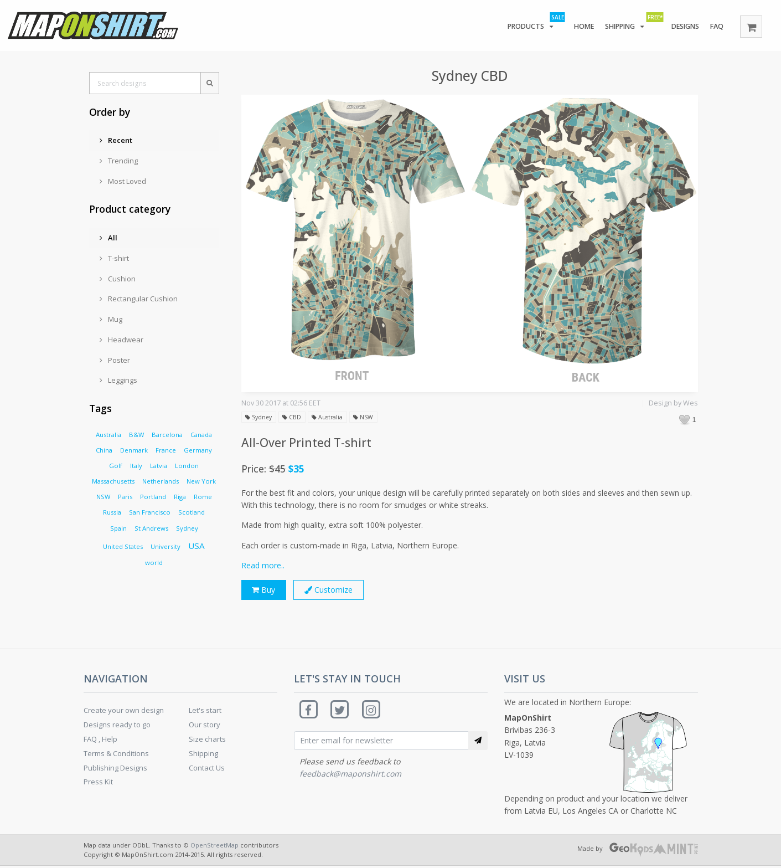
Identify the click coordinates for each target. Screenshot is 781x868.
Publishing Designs (115, 769)
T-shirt (114, 258)
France (166, 450)
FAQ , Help (100, 741)
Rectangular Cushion (139, 299)
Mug (111, 319)
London (187, 465)
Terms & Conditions (116, 755)
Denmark (134, 450)
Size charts (207, 741)
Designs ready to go (117, 726)
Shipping (628, 24)
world (154, 562)
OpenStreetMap (214, 847)
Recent (116, 140)
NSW (103, 496)
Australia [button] (331, 417)
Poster (115, 360)
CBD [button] (294, 417)
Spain (118, 528)
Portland (153, 496)
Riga (180, 496)
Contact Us (207, 769)
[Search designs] (144, 83)
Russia (112, 512)
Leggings (118, 380)
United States (123, 546)
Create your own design (124, 712)
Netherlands (160, 481)
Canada (201, 434)
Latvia (158, 465)
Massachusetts (113, 481)
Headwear (121, 340)
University (165, 546)
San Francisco (149, 512)
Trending (119, 161)
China (104, 450)
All (108, 238)
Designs (682, 27)
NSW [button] (368, 417)
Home (578, 27)
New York (201, 481)
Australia (108, 434)
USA (196, 545)
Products (529, 24)
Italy (136, 465)
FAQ (716, 27)
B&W (136, 434)
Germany (198, 450)
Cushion (118, 279)
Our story (204, 726)
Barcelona (167, 434)
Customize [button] (333, 590)
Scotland (191, 512)
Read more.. (263, 565)
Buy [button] (264, 590)
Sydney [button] (260, 417)
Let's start (205, 712)
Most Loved (123, 181)
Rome (203, 496)
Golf (115, 465)
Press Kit (98, 783)
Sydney (187, 528)
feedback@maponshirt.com (350, 777)
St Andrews (151, 528)
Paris (125, 496)
